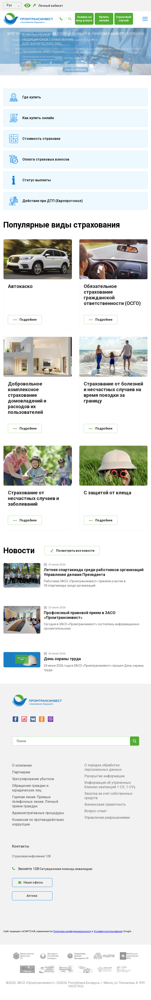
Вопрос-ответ (95, 811)
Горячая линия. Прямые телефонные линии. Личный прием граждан (35, 801)
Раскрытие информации (104, 776)
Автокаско (20, 286)
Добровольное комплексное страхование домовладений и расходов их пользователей (27, 398)
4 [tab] (79, 67)
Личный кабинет (48, 5)
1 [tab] (59, 67)
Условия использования (108, 931)
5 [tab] (85, 67)
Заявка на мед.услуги (84, 18)
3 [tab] (72, 67)
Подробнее (25, 319)
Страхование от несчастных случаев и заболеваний (33, 498)
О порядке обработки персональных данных (103, 767)
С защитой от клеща (107, 492)
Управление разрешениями (107, 817)
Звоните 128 (25, 869)
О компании (22, 765)
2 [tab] (66, 67)
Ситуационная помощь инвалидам (65, 869)
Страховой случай (123, 18)
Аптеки (32, 895)
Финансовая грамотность (105, 804)
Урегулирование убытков (33, 779)
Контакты (20, 846)
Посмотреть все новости (72, 550)
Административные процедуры (38, 813)
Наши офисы (30, 882)
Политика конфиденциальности (72, 931)
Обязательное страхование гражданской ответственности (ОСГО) (112, 295)
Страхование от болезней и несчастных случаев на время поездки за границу (113, 392)
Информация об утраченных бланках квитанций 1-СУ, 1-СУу (109, 785)
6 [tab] (92, 67)
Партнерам (21, 772)
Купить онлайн (104, 18)
